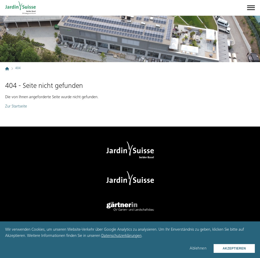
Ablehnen (198, 248)
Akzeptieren (234, 248)
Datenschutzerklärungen (121, 236)
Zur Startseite (16, 106)
